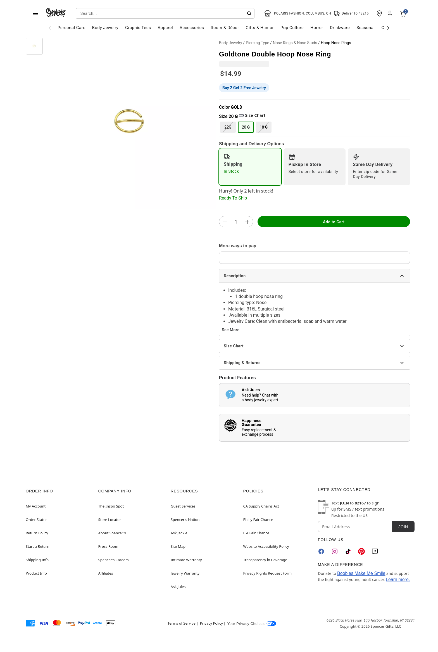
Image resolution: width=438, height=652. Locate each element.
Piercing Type (257, 43)
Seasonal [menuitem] (365, 27)
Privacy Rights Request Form (267, 573)
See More (230, 330)
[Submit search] (249, 13)
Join (403, 527)
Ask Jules (178, 586)
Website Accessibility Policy (266, 546)
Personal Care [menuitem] (71, 27)
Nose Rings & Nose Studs (295, 43)
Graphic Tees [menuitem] (138, 27)
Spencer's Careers (113, 559)
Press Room (108, 546)
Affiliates (105, 573)
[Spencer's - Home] (56, 13)
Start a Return (37, 546)
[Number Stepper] (236, 221)
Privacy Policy (211, 623)
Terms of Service (182, 623)
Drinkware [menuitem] (340, 27)
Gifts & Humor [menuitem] (260, 27)
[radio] (250, 166)
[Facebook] (321, 551)
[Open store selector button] (297, 13)
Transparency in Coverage (265, 559)
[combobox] (165, 13)
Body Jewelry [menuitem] (105, 27)
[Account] (390, 13)
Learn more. (398, 579)
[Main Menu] (35, 13)
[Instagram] (334, 551)
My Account (36, 506)
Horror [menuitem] (316, 27)
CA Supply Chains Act (261, 506)
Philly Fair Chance (258, 519)
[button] (131, 123)
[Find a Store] (379, 13)
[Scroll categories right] (388, 27)
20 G (246, 127)
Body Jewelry (230, 43)
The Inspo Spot (111, 506)
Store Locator (109, 519)
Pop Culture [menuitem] (292, 27)
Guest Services (183, 506)
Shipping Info (37, 559)
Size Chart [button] (252, 115)
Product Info (36, 573)
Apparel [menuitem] (165, 27)
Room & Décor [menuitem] (225, 27)
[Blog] (375, 551)
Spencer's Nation (185, 519)
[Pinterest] (361, 551)
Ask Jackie (179, 532)
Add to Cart (333, 222)
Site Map (178, 546)
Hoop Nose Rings (336, 43)
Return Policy (37, 532)
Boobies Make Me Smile (361, 573)
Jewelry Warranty (185, 573)
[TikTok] (348, 551)
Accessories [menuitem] (192, 27)
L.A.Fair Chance (256, 532)
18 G (264, 127)
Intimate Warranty (186, 559)
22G (227, 127)
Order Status (36, 519)
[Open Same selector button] (351, 13)
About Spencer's (112, 532)
